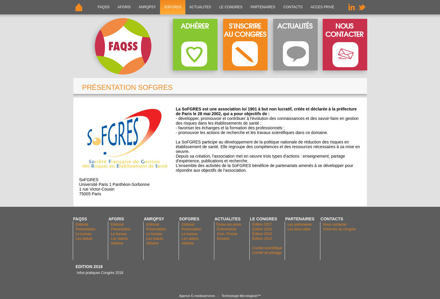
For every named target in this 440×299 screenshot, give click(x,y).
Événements (227, 229)
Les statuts (84, 239)
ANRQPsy (147, 7)
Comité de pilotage (267, 253)
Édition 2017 (262, 224)
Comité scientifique (267, 248)
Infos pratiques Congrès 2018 (99, 273)
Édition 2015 (262, 234)
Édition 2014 (262, 239)
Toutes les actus (228, 224)
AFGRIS (124, 7)
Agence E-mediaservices (197, 296)
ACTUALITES (200, 7)
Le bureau (83, 234)
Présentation (85, 229)
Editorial (81, 224)
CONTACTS (293, 7)
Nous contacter (335, 224)
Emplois (223, 239)
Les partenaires (299, 224)
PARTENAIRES (263, 7)
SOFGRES (172, 7)
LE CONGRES (230, 7)
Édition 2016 (262, 229)
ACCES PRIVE (322, 7)
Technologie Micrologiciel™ (241, 296)
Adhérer (117, 243)
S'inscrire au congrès (339, 229)
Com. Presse (227, 234)
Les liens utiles (299, 229)
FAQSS (104, 7)
